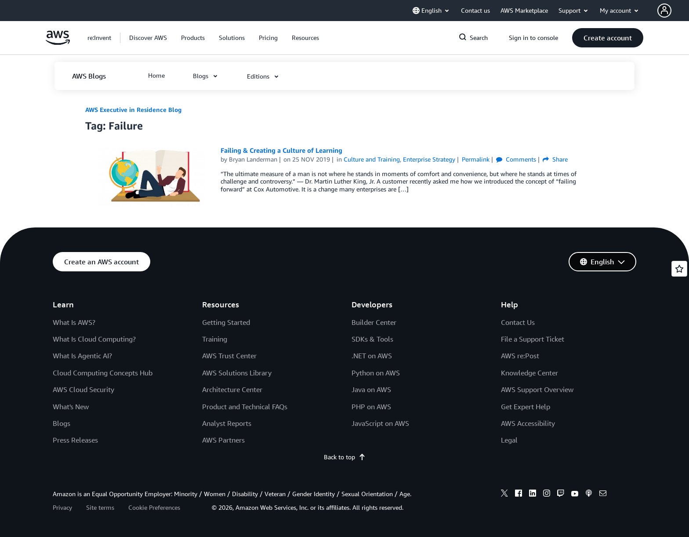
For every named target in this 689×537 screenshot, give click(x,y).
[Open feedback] (679, 269)
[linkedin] (532, 494)
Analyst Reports (226, 423)
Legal (509, 440)
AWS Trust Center (229, 355)
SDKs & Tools (372, 339)
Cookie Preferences (154, 507)
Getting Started (226, 322)
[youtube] (574, 494)
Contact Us (518, 322)
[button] (673, 10)
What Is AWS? (74, 322)
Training (214, 339)
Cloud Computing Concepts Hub (102, 372)
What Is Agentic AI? (82, 355)
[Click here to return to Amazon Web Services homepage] (58, 42)
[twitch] (560, 494)
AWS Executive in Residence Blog (133, 109)
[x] (504, 494)
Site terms (100, 507)
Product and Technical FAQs (244, 406)
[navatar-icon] (664, 11)
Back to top (345, 457)
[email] (602, 494)
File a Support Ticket (532, 339)
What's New (71, 406)
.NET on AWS (372, 355)
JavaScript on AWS (380, 423)
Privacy (62, 507)
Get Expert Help (525, 406)
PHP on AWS (371, 406)
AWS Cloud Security (83, 389)
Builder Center (374, 322)
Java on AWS (371, 389)
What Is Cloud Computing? (94, 339)
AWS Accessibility (528, 423)
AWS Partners (223, 440)
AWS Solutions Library (237, 372)
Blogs (61, 423)
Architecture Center (232, 389)
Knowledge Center (529, 372)
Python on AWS (376, 372)
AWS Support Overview (537, 389)
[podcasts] (588, 494)
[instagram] (546, 494)
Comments (516, 159)
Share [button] (555, 159)
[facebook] (518, 494)
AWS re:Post (520, 355)
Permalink (476, 159)
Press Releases (75, 440)
